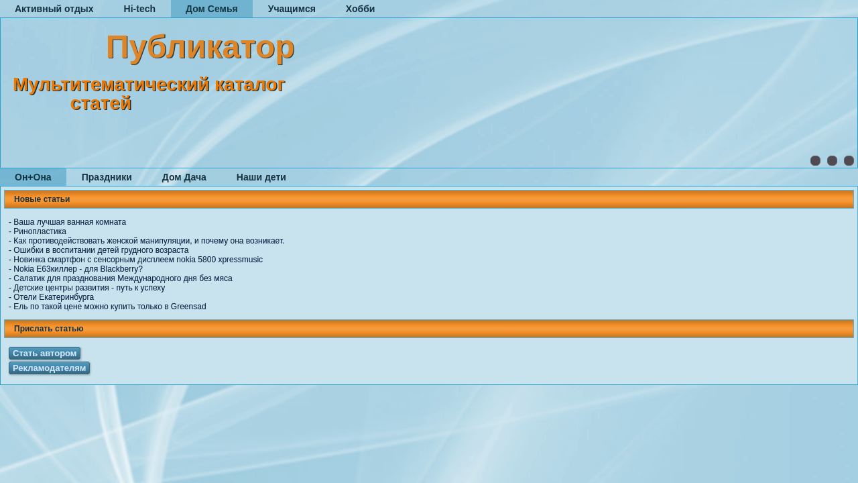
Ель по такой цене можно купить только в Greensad (109, 306)
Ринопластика (39, 231)
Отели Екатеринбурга (53, 297)
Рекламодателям (49, 368)
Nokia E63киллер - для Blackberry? (78, 269)
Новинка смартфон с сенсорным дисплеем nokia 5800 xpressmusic (138, 259)
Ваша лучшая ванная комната (69, 222)
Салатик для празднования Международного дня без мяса (122, 278)
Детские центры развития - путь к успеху (89, 287)
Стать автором (44, 353)
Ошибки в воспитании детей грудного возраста (100, 250)
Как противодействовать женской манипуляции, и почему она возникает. (148, 241)
